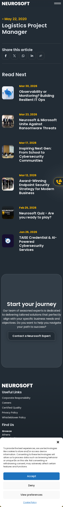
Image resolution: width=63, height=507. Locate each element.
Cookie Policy (30, 502)
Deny (31, 485)
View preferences (31, 495)
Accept (31, 476)
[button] (58, 441)
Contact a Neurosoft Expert (31, 336)
